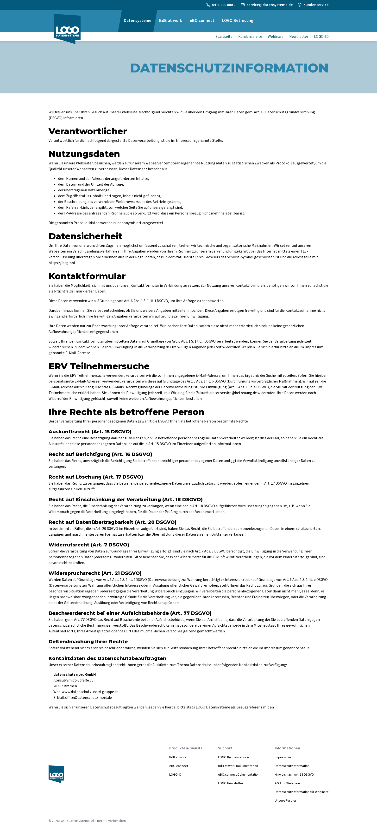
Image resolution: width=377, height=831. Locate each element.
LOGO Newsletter (230, 783)
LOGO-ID (175, 774)
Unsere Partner (285, 800)
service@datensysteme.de (270, 4)
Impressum (283, 757)
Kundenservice (316, 4)
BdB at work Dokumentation (238, 766)
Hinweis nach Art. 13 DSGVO (294, 774)
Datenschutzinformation (292, 766)
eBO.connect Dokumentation (238, 774)
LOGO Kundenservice (233, 757)
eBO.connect (178, 766)
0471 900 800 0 (224, 4)
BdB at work (178, 757)
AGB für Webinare (287, 783)
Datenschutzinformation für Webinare (302, 792)
